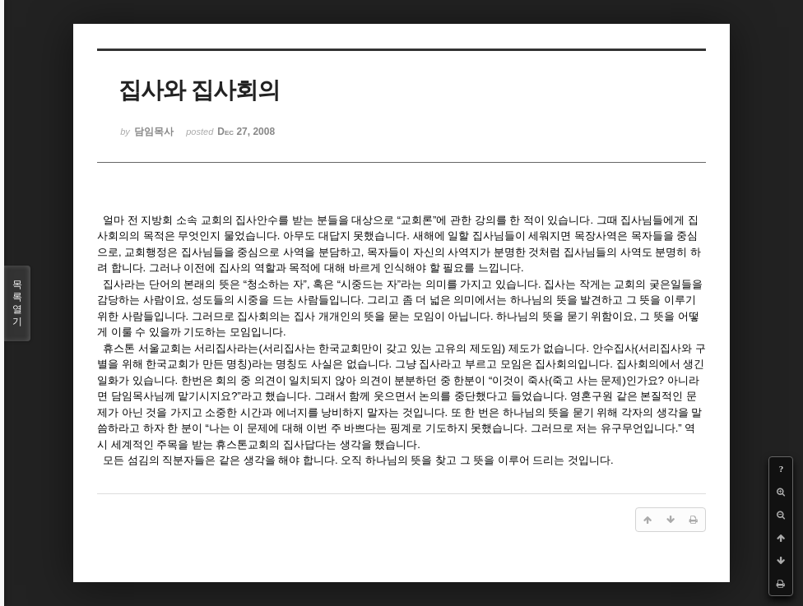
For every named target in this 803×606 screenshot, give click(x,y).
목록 (17, 303)
